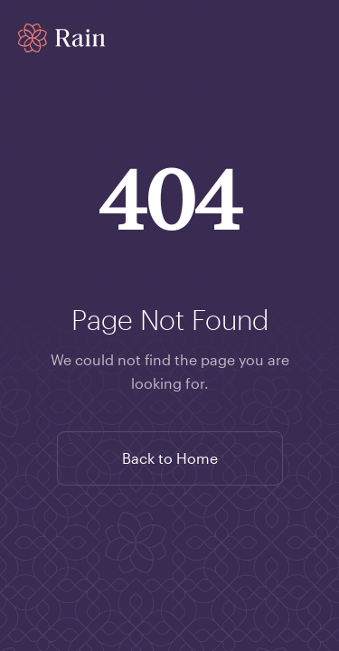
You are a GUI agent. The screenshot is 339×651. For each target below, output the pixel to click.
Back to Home (170, 458)
